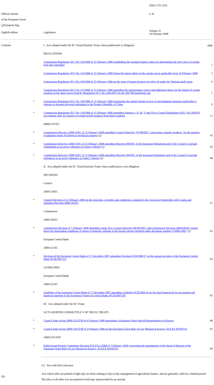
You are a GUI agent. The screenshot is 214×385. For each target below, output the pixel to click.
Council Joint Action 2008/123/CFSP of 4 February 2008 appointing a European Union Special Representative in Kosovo (109, 320)
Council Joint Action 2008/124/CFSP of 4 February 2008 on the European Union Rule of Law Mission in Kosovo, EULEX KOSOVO (115, 329)
